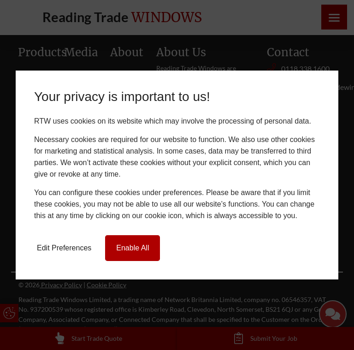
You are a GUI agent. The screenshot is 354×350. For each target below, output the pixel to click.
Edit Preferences (64, 248)
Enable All (132, 248)
